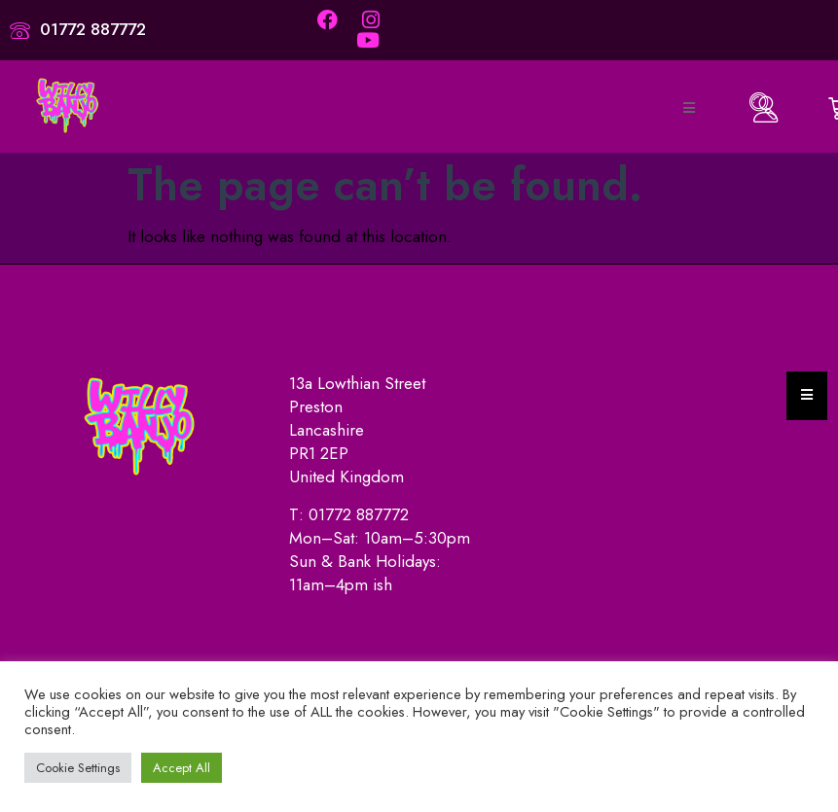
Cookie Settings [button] (78, 768)
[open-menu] (688, 109)
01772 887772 (359, 514)
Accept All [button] (181, 768)
